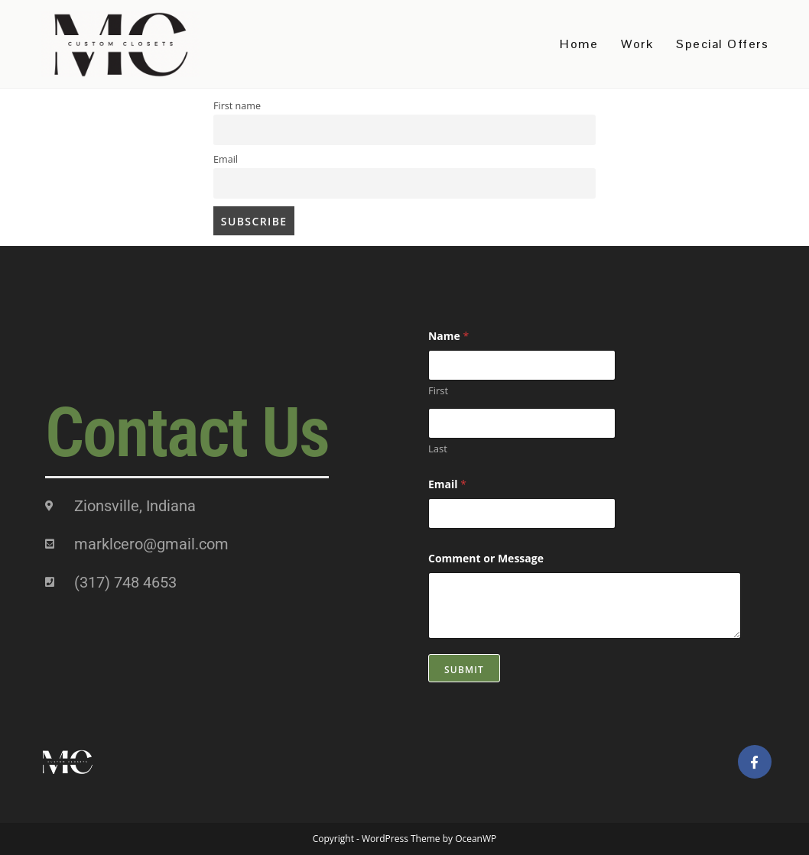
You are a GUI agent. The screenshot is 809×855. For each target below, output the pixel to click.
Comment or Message (486, 558)
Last (437, 448)
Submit (464, 669)
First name (237, 105)
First (438, 390)
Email (225, 159)
